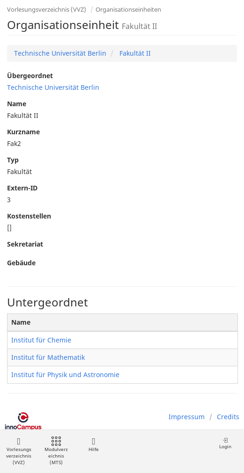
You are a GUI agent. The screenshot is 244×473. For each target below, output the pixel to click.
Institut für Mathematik (48, 357)
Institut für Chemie (41, 339)
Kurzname (23, 131)
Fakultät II (134, 53)
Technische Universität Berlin (60, 53)
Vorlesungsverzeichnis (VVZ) (46, 9)
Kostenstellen (29, 215)
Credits (228, 416)
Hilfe (93, 444)
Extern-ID (22, 187)
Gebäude (21, 262)
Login (225, 443)
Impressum (187, 416)
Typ (13, 159)
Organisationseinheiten (128, 9)
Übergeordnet (30, 75)
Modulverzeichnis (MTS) (56, 451)
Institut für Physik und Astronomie (65, 374)
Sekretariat (25, 244)
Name (16, 103)
